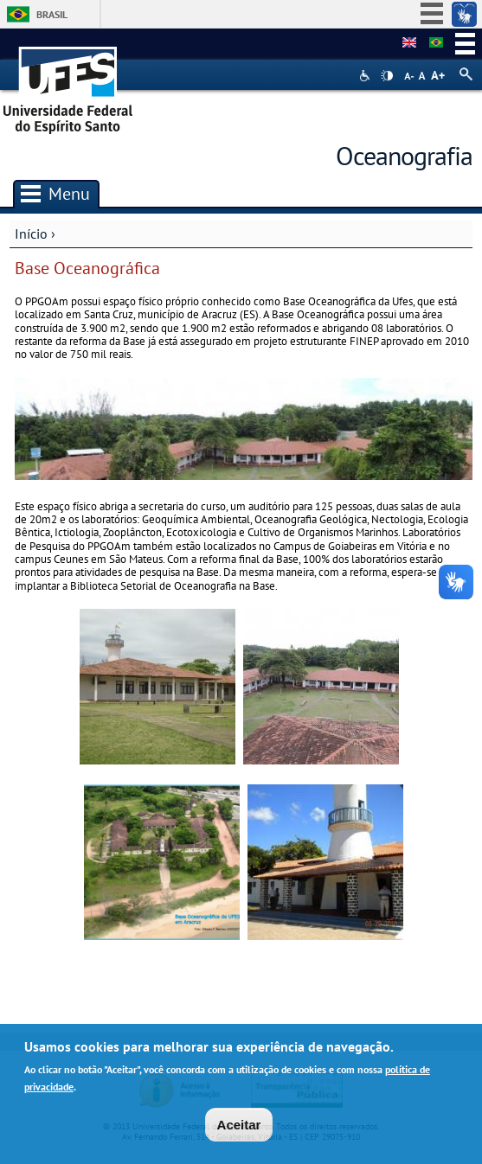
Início (31, 233)
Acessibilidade (366, 75)
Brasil (51, 14)
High (387, 76)
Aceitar (239, 1127)
